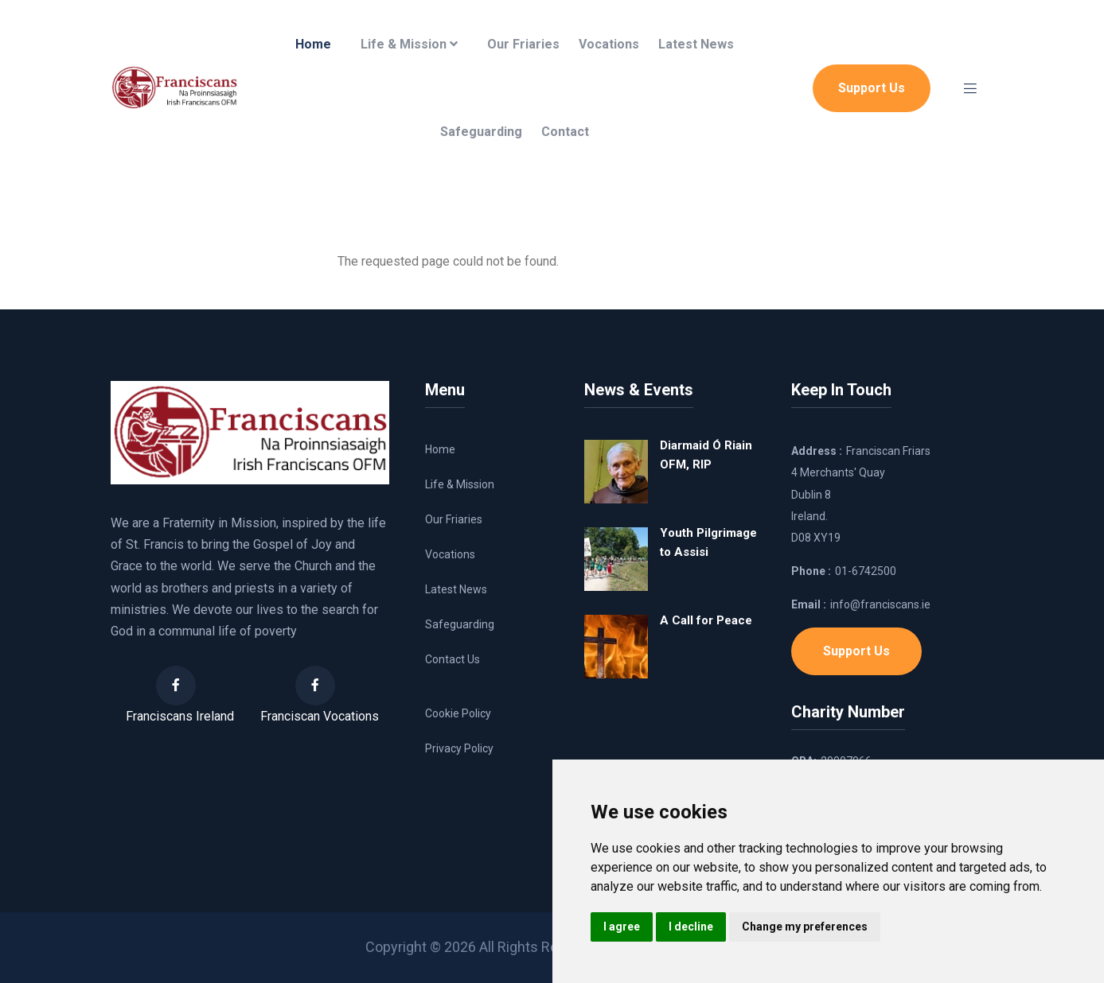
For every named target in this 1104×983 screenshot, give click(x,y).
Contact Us (452, 659)
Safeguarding (481, 131)
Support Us (871, 87)
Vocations (609, 44)
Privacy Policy (459, 748)
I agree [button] (621, 926)
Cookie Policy (458, 713)
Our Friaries (523, 44)
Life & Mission (409, 44)
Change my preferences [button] (805, 926)
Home (313, 44)
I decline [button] (691, 926)
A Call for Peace (706, 620)
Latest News (696, 44)
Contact (565, 131)
